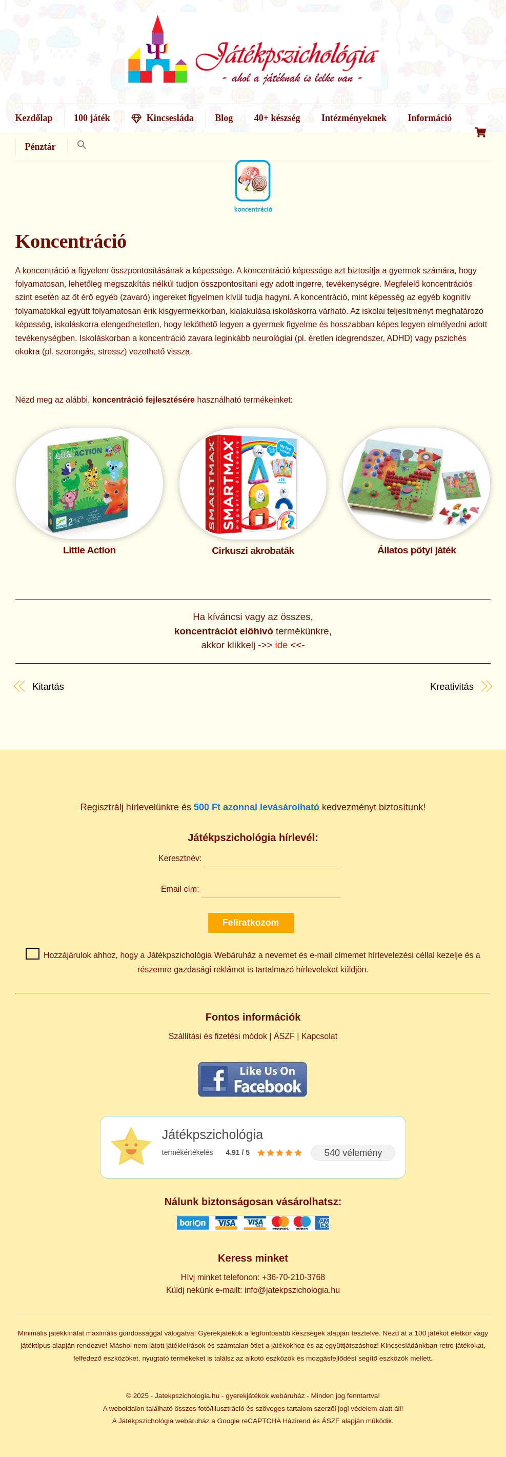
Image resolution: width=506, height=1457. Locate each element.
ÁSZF (284, 1036)
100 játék (92, 118)
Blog (224, 118)
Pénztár (40, 147)
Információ (430, 118)
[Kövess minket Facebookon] (252, 1079)
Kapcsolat (319, 1036)
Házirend (296, 1421)
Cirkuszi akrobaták (253, 550)
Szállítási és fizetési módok (218, 1036)
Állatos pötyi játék (416, 550)
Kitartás (48, 686)
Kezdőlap (34, 118)
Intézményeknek (354, 118)
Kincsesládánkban (409, 1345)
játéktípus (35, 1345)
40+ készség (277, 118)
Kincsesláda (162, 118)
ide (283, 645)
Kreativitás (452, 686)
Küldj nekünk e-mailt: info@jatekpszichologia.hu (253, 1290)
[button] (81, 145)
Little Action (89, 550)
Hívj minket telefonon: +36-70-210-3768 (253, 1277)
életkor (461, 1333)
